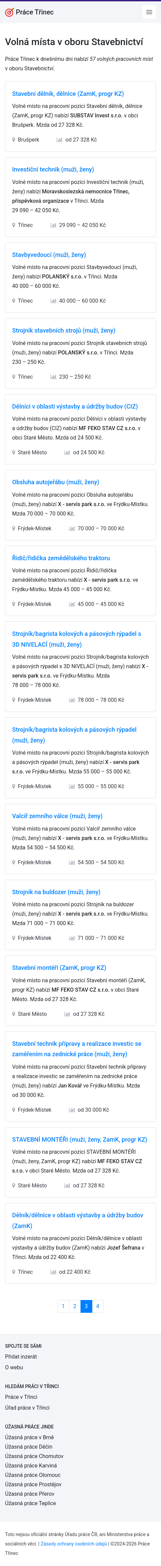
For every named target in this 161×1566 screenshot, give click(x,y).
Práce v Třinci (21, 1397)
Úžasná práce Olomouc (33, 1475)
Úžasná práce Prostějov (33, 1484)
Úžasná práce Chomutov (34, 1456)
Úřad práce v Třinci (27, 1408)
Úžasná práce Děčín (29, 1447)
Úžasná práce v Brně (29, 1437)
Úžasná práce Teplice (30, 1503)
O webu (14, 1367)
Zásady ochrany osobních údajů (74, 1543)
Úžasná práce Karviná (31, 1465)
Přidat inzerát (21, 1356)
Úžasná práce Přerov (29, 1494)
